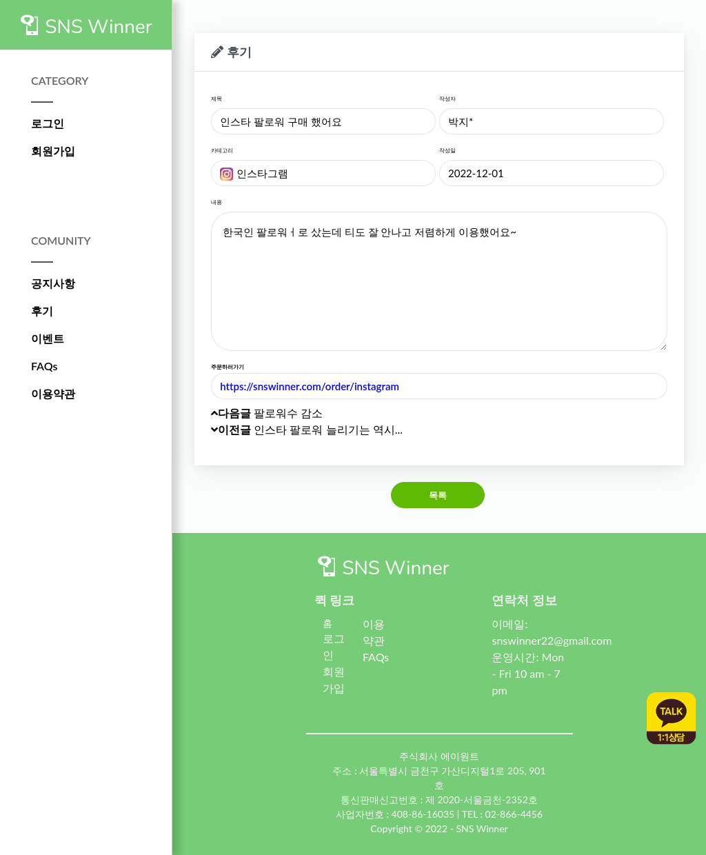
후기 (42, 310)
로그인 (47, 123)
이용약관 (53, 393)
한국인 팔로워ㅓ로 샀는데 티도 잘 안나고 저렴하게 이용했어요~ (439, 281)
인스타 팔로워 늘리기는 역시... (307, 429)
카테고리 (222, 150)
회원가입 (53, 150)
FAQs (44, 365)
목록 (438, 495)
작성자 (447, 98)
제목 (216, 98)
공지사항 (53, 283)
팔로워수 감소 (267, 412)
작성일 (447, 150)
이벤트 (47, 338)
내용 (216, 202)
